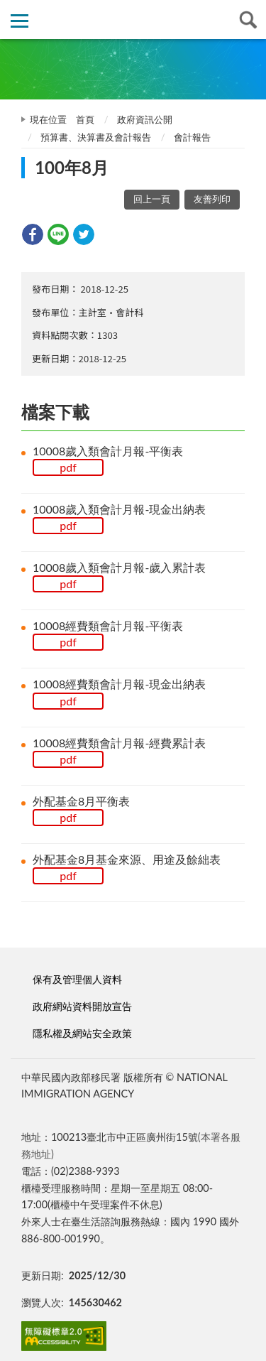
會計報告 (192, 137)
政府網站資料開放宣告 (82, 1006)
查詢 (246, 19)
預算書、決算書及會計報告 (95, 137)
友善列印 (212, 199)
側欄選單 (19, 21)
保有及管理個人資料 (77, 979)
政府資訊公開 (144, 119)
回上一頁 (151, 199)
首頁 (85, 119)
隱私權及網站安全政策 (82, 1033)
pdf (68, 467)
